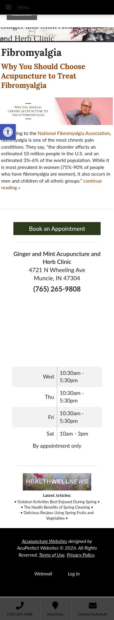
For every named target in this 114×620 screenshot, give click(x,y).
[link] (8, 132)
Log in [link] (74, 573)
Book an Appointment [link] (57, 228)
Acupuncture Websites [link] (44, 541)
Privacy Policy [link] (80, 555)
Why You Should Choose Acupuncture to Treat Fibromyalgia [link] (43, 76)
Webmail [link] (43, 573)
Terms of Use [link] (51, 555)
